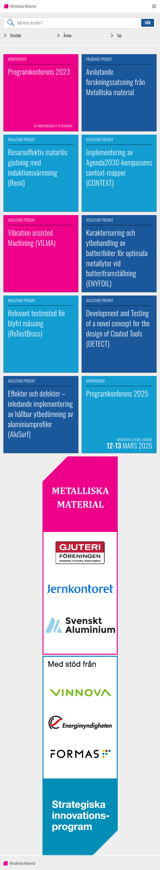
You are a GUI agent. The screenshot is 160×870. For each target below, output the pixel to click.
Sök (148, 22)
